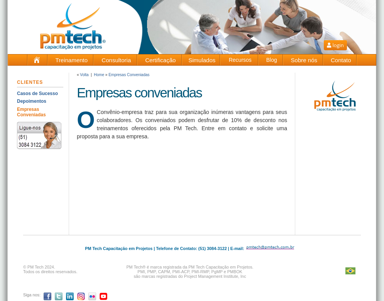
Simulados (201, 60)
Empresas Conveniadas (31, 112)
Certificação (160, 60)
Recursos (240, 60)
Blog (271, 60)
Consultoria (116, 60)
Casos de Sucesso (37, 93)
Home (99, 75)
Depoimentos (31, 101)
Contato (341, 60)
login (335, 45)
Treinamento (71, 60)
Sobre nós (304, 60)
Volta (84, 75)
